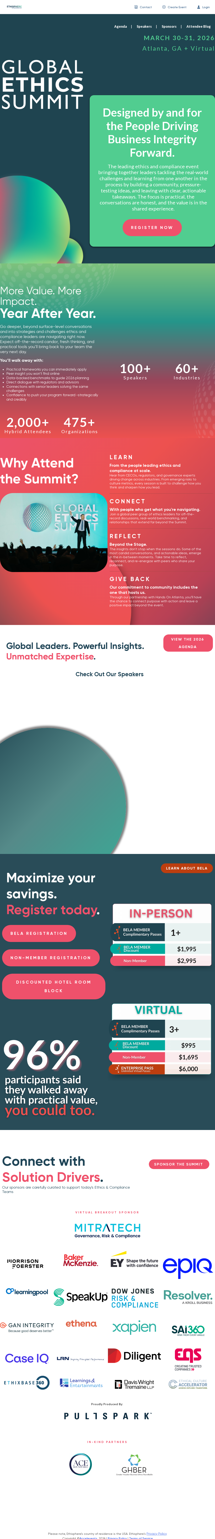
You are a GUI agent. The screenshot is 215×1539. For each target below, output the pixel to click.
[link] (13, 7)
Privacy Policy (157, 1534)
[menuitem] (143, 7)
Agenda (120, 26)
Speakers (144, 26)
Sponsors (169, 26)
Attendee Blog (198, 26)
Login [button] (206, 7)
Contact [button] (146, 7)
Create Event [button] (177, 7)
